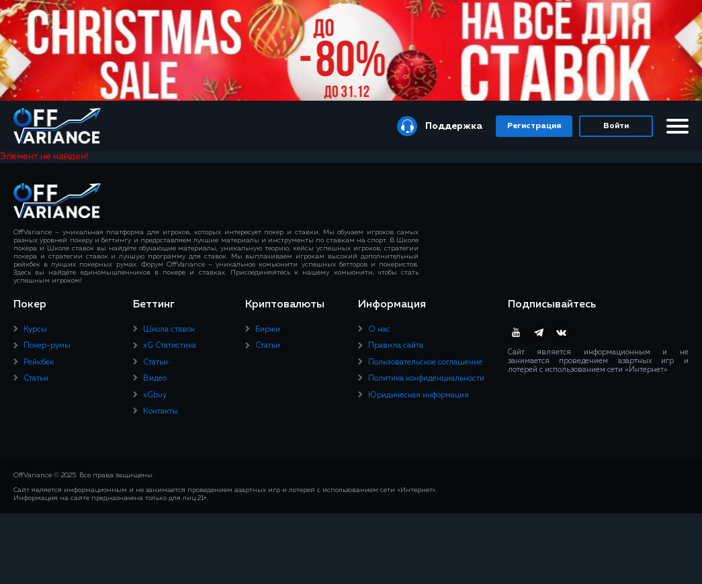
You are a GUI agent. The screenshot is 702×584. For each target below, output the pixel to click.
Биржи (267, 330)
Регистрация (534, 126)
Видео (155, 379)
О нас (379, 330)
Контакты (160, 411)
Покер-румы (47, 346)
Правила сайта (395, 346)
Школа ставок (169, 330)
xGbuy (155, 395)
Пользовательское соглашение (425, 362)
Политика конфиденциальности (426, 379)
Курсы (35, 330)
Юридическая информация (418, 395)
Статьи (36, 379)
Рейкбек (39, 362)
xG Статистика (169, 346)
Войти (616, 126)
